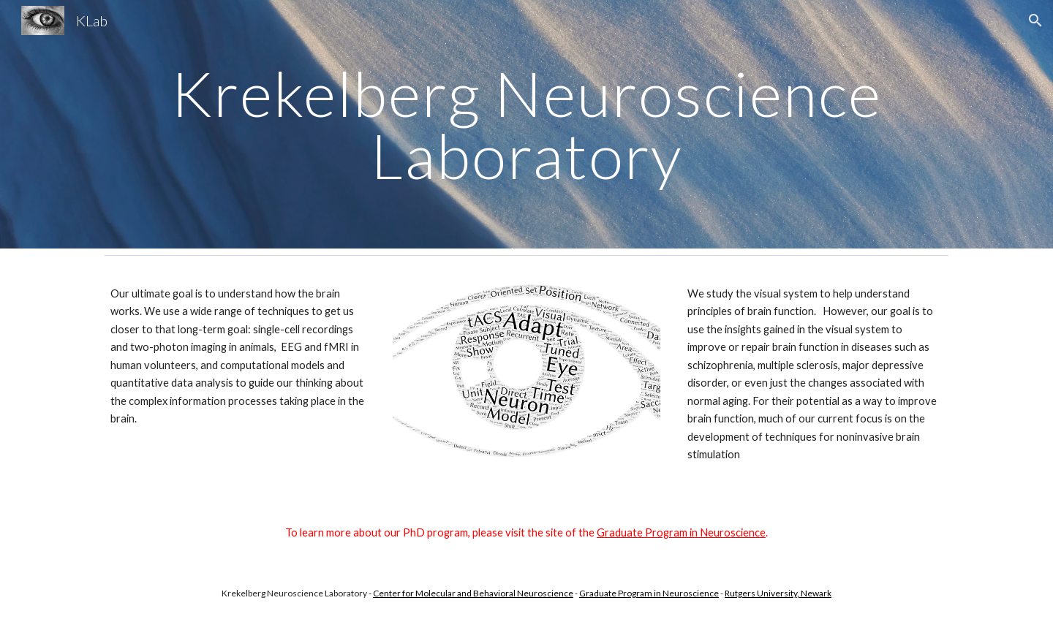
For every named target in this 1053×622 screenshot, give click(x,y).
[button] (1035, 20)
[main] (526, 124)
